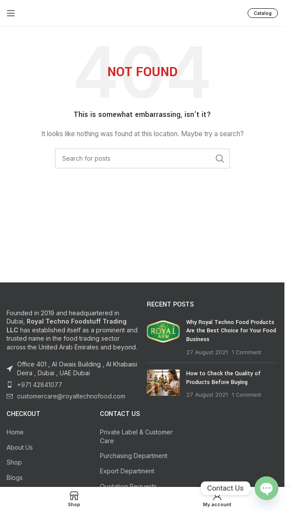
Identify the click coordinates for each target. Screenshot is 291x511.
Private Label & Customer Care (136, 436)
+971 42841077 (39, 384)
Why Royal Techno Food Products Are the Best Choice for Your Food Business (231, 330)
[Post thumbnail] (163, 337)
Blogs (15, 477)
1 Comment (246, 352)
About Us (20, 447)
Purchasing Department (133, 455)
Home (15, 432)
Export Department (127, 471)
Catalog (263, 13)
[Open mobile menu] (11, 13)
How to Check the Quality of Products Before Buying (223, 378)
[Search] (142, 158)
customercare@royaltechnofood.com (71, 396)
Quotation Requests (128, 486)
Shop (14, 462)
